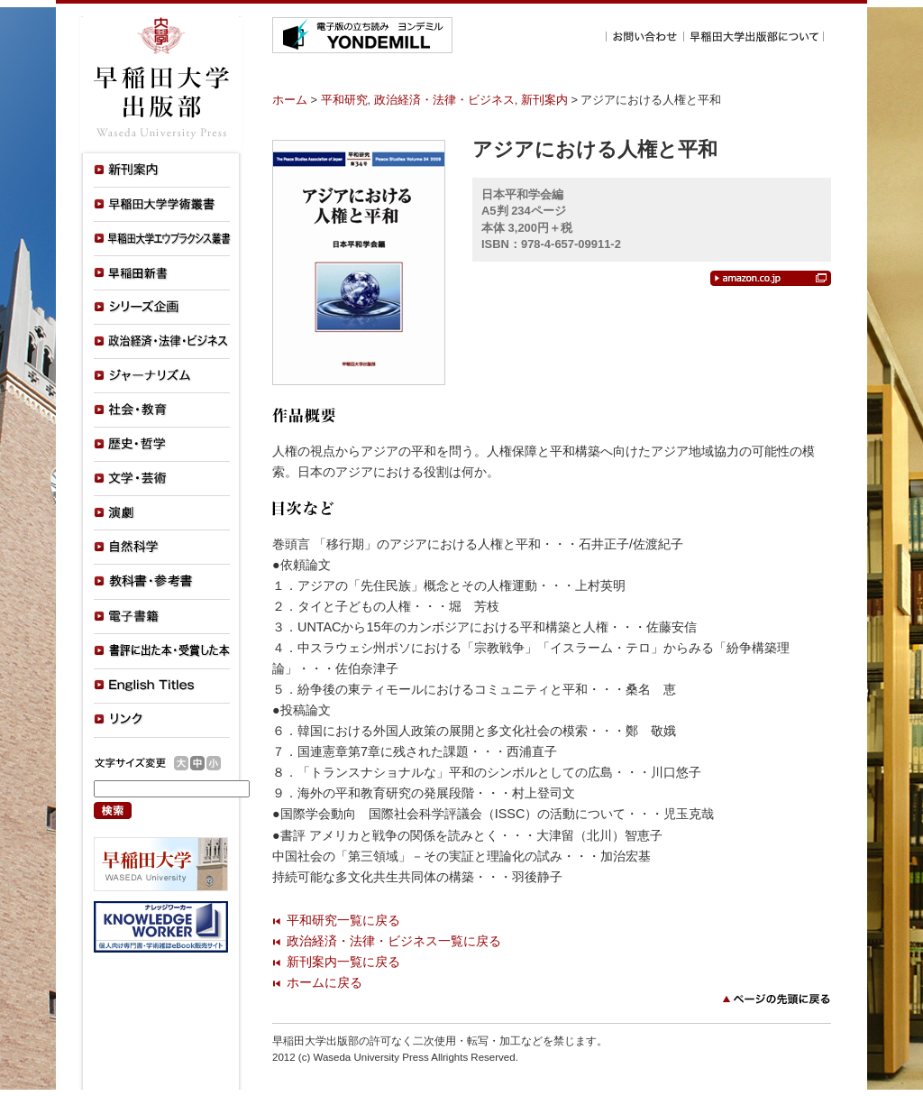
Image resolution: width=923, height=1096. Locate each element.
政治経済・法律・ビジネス (444, 99)
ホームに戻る (324, 982)
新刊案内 (544, 99)
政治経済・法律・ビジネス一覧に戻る (394, 941)
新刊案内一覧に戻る (343, 961)
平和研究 (344, 99)
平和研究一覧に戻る (343, 920)
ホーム (289, 99)
